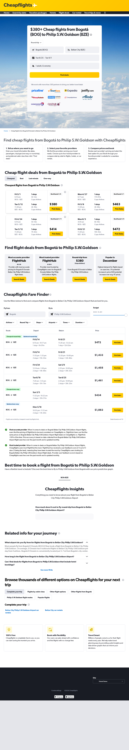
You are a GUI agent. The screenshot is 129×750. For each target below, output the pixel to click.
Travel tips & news (92, 14)
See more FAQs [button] (47, 568)
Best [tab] (21, 176)
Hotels (53, 14)
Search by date (19, 14)
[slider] (125, 313)
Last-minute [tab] (33, 176)
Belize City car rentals (54, 608)
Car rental (76, 14)
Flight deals (64, 14)
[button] (45, 57)
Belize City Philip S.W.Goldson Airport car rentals (22, 609)
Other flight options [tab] (58, 590)
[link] (19, 277)
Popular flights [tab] (44, 595)
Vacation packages (38, 14)
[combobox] (36, 42)
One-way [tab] (47, 176)
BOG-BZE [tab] (64, 475)
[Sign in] (105, 14)
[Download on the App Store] (69, 695)
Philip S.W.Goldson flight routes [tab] (20, 595)
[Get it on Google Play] (59, 695)
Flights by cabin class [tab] (36, 590)
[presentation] (91, 35)
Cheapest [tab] (11, 176)
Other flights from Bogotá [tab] (81, 590)
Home (6, 14)
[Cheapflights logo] (18, 5)
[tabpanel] (64, 513)
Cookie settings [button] (56, 688)
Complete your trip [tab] (14, 590)
